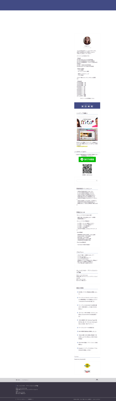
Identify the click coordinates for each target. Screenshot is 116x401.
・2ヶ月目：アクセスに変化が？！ (85, 224)
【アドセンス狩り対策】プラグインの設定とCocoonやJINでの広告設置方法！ (88, 314)
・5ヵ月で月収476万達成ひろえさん (85, 194)
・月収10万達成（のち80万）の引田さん (86, 200)
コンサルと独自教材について (67, 12)
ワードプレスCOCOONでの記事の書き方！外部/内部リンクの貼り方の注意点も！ (88, 307)
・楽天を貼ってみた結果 (82, 237)
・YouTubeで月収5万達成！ (83, 244)
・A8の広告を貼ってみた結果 (83, 238)
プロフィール (40, 12)
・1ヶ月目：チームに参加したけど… (85, 223)
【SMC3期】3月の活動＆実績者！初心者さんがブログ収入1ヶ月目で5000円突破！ (88, 337)
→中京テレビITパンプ (82, 146)
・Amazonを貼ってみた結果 (83, 236)
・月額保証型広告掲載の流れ (83, 240)
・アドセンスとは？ (81, 256)
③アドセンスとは (80, 279)
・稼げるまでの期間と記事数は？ (84, 261)
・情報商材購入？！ (81, 218)
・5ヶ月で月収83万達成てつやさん (85, 192)
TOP (32, 12)
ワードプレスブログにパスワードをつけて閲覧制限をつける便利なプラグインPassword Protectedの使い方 (88, 299)
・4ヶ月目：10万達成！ (82, 227)
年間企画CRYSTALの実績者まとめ (86, 196)
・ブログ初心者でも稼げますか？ (84, 263)
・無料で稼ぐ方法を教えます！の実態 (85, 217)
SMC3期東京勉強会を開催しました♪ (88, 331)
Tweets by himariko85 (79, 359)
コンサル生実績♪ (52, 12)
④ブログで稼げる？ (81, 280)
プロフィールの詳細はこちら (87, 98)
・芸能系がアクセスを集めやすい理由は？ (87, 260)
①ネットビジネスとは (82, 275)
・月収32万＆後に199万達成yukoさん (85, 195)
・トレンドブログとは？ (82, 259)
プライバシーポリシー (21, 399)
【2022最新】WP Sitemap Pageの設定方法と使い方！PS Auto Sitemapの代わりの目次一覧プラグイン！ (88, 322)
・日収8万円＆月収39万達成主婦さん (85, 202)
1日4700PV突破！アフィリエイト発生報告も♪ (88, 343)
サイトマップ (81, 12)
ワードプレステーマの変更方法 (86, 327)
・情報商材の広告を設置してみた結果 (85, 234)
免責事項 (30, 399)
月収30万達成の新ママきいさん (85, 191)
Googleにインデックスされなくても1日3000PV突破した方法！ (88, 349)
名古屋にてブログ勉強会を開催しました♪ (88, 293)
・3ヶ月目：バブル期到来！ (83, 226)
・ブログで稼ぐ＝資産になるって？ (85, 255)
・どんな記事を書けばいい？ (83, 257)
